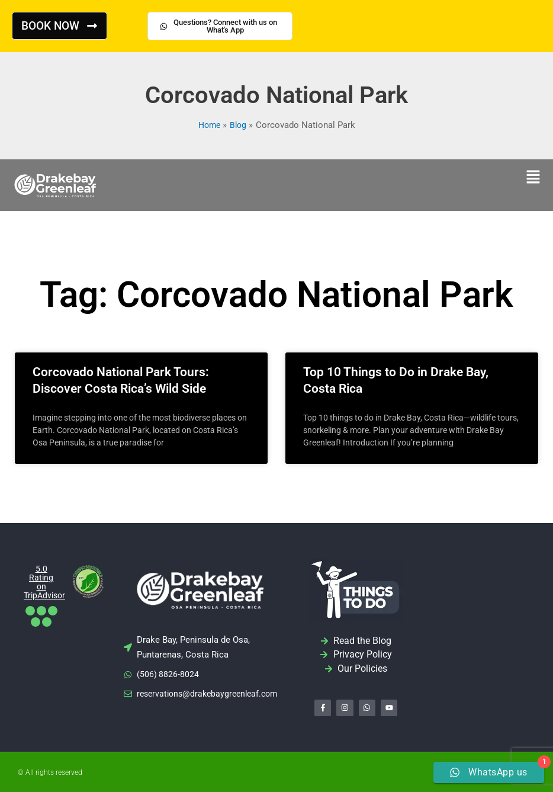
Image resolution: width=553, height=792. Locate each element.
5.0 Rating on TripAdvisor (46, 582)
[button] (533, 178)
